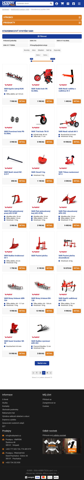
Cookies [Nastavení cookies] (46, 406)
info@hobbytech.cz (13, 436)
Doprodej (57, 50)
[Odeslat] (51, 3)
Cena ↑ (38, 55)
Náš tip (48, 50)
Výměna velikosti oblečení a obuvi (15, 416)
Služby (5, 403)
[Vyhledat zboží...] (32, 3)
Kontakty (5, 406)
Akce (33, 50)
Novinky (27, 50)
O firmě (5, 399)
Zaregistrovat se (49, 403)
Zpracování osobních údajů (13, 423)
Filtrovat (42, 36)
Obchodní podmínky (10, 409)
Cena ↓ (45, 55)
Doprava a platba (9, 420)
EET (3, 426)
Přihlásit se (47, 399)
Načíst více (42, 363)
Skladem (41, 50)
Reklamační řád (8, 413)
